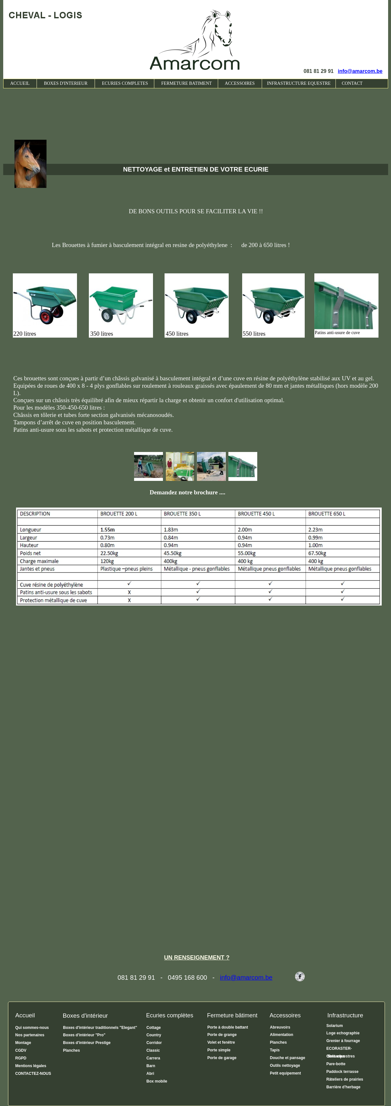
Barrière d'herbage (344, 1087)
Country (154, 1035)
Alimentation (281, 1034)
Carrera (153, 1058)
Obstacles (336, 1056)
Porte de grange (222, 1034)
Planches (71, 1050)
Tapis (275, 1050)
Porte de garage (222, 1058)
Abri (150, 1073)
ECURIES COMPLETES (124, 83)
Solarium (335, 1025)
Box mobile (157, 1081)
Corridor (154, 1042)
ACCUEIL (20, 83)
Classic (153, 1050)
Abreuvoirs (280, 1027)
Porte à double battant (228, 1027)
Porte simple (219, 1050)
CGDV (21, 1050)
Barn (151, 1066)
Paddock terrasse (343, 1071)
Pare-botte (336, 1064)
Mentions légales (31, 1066)
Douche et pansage (287, 1058)
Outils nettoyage (285, 1065)
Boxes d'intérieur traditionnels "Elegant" (100, 1027)
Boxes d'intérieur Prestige (87, 1042)
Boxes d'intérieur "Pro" (84, 1035)
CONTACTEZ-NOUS (33, 1073)
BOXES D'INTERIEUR (65, 83)
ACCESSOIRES (240, 83)
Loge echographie (343, 1033)
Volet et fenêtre (221, 1042)
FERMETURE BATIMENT (186, 83)
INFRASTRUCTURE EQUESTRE (298, 83)
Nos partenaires (30, 1035)
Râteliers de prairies (345, 1079)
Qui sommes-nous (32, 1027)
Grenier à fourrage (343, 1041)
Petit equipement (285, 1073)
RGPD (21, 1058)
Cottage (154, 1027)
